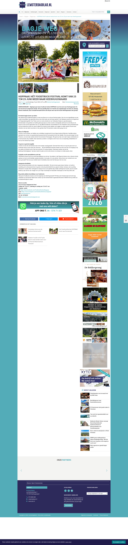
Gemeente (41, 12)
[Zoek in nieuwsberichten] (99, 12)
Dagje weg (32, 16)
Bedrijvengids (34, 12)
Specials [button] (53, 12)
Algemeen (27, 12)
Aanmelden (68, 533)
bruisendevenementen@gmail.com (30, 197)
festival (49, 102)
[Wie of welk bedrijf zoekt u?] (96, 46)
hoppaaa (20, 104)
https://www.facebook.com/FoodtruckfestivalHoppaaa (34, 190)
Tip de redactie (68, 219)
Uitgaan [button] (62, 12)
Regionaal (47, 12)
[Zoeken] (108, 12)
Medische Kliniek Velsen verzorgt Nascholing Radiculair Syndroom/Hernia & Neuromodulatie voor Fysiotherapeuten (99, 430)
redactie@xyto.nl (32, 527)
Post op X (48, 219)
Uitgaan (26, 16)
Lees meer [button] (68, 542)
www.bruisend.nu (25, 193)
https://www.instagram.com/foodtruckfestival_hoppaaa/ (36, 191)
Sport (58, 12)
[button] (19, 88)
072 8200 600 (32, 524)
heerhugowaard (55, 102)
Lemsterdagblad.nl (39, 4)
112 (22, 12)
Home (21, 16)
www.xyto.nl (31, 529)
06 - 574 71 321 (54, 210)
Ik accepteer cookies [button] (119, 542)
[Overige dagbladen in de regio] (97, 521)
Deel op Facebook (29, 219)
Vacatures (69, 12)
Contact (74, 12)
